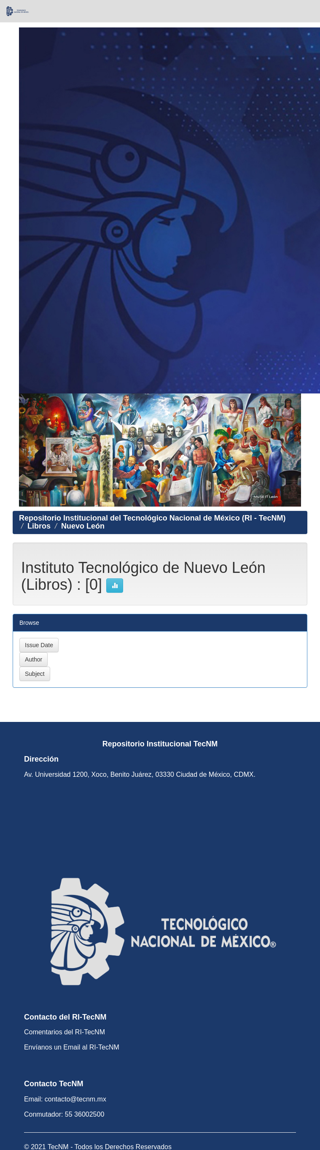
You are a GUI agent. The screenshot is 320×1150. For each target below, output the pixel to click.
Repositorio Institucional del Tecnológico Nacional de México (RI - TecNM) (152, 518)
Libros (39, 526)
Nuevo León (83, 526)
